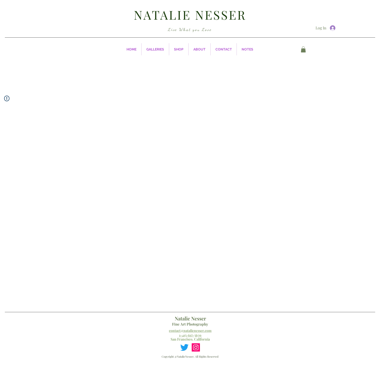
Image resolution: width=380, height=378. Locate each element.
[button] (155, 49)
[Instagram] (196, 347)
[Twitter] (184, 347)
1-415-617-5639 (190, 335)
